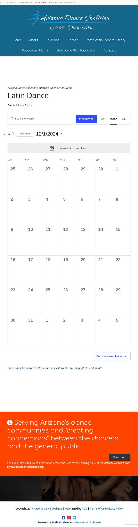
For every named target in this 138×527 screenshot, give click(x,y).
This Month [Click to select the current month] (25, 132)
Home (17, 39)
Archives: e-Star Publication (76, 49)
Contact (110, 49)
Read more (119, 456)
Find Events (86, 117)
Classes (72, 39)
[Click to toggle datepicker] (49, 132)
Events (11, 104)
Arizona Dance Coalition (48, 507)
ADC (84, 507)
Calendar (52, 39)
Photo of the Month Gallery (105, 39)
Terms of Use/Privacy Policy (106, 507)
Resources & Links (35, 49)
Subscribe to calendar (109, 355)
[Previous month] (9, 132)
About (33, 39)
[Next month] (13, 132)
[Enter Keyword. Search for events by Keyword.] (42, 117)
